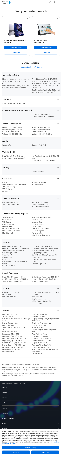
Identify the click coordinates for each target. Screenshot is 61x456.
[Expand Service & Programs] (58, 418)
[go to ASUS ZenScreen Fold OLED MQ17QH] (16, 29)
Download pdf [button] (24, 67)
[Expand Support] (58, 423)
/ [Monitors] (16, 383)
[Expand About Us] (58, 388)
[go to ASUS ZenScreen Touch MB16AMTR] (46, 29)
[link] (15, 52)
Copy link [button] (38, 67)
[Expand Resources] (58, 408)
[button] (50, 2)
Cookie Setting (30, 448)
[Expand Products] (58, 398)
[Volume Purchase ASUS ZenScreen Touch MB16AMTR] (45, 47)
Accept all (45, 452)
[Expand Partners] (58, 393)
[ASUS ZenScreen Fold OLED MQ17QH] (15, 41)
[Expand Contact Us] (58, 413)
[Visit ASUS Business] (7, 383)
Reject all (16, 452)
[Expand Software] (58, 428)
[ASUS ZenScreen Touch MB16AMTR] (45, 41)
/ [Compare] (22, 383)
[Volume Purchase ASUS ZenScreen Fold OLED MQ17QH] (15, 47)
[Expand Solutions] (58, 403)
